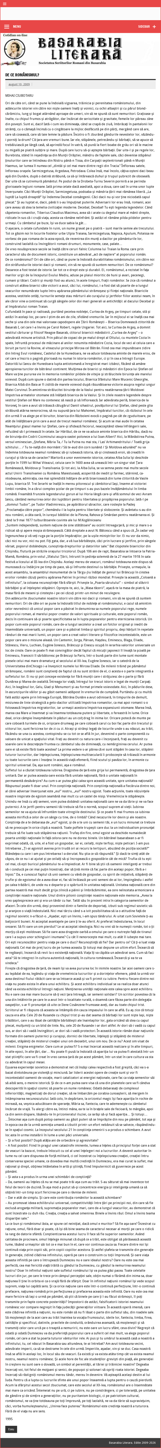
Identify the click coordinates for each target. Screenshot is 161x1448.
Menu (17, 26)
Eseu (11, 1429)
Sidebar (144, 26)
